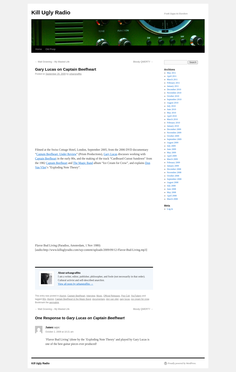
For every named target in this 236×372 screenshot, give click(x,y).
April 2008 (172, 195)
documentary (98, 299)
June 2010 (171, 109)
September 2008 (174, 179)
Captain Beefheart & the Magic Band (73, 299)
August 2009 (172, 142)
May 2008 (171, 192)
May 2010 (171, 112)
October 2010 (173, 96)
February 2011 (173, 83)
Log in (170, 209)
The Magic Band (83, 163)
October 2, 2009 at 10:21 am (59, 332)
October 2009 (173, 136)
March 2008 (172, 199)
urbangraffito (75, 74)
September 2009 (174, 139)
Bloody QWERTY (143, 61)
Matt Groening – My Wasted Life (52, 61)
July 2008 (171, 185)
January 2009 (173, 166)
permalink (54, 302)
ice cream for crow (140, 299)
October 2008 (173, 175)
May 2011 (171, 73)
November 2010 (174, 92)
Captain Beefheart (45, 158)
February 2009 (173, 162)
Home (38, 49)
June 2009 (171, 149)
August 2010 (172, 102)
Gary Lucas (110, 154)
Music (99, 296)
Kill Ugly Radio (50, 12)
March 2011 (172, 79)
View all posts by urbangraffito (75, 284)
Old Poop (50, 49)
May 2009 (171, 152)
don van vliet (112, 299)
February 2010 (173, 122)
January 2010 (173, 126)
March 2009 (172, 159)
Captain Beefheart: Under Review (56, 154)
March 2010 (172, 119)
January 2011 (173, 86)
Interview (90, 296)
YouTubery (136, 296)
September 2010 (174, 99)
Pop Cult (125, 296)
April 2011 (172, 76)
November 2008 (174, 172)
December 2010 (174, 89)
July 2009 (171, 146)
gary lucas (125, 299)
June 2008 (171, 189)
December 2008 (174, 169)
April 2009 (172, 156)
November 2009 (174, 132)
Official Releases (111, 296)
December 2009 (174, 129)
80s (44, 299)
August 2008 (172, 182)
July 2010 (171, 106)
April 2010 (172, 116)
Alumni (62, 296)
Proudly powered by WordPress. (182, 363)
